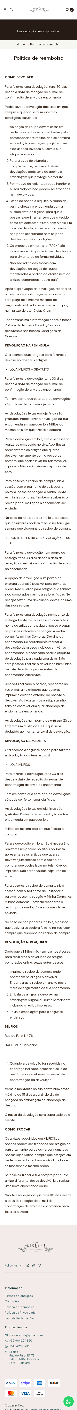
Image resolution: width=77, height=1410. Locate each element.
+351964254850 (18, 1340)
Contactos (12, 1301)
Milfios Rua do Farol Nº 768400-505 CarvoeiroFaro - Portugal (22, 1357)
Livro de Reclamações (19, 1318)
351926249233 (17, 1346)
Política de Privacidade (20, 1312)
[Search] (11, 9)
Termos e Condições (19, 1296)
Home (21, 44)
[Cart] (70, 9)
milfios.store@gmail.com (24, 1335)
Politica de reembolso (19, 1307)
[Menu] (4, 9)
